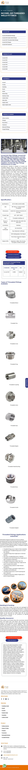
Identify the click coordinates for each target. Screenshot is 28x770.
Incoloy (4, 84)
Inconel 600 (5, 57)
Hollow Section (5, 118)
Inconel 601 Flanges (6, 42)
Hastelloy (4, 86)
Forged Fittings (5, 129)
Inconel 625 (4, 62)
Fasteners (4, 124)
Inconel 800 (5, 66)
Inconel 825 (4, 69)
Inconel (4, 10)
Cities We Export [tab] (12, 640)
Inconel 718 (4, 64)
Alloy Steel (4, 100)
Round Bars (5, 122)
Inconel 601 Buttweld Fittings (8, 35)
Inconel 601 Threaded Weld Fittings (10, 40)
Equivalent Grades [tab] (12, 251)
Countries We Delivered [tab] (14, 637)
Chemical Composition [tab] (13, 254)
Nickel (3, 91)
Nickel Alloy (4, 93)
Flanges (4, 120)
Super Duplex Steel (6, 104)
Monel (3, 89)
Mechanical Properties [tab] (13, 257)
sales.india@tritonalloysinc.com (10, 754)
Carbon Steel (5, 98)
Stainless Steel (5, 95)
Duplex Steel (5, 102)
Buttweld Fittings (6, 127)
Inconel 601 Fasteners (7, 44)
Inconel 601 (4, 60)
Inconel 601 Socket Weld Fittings (9, 37)
